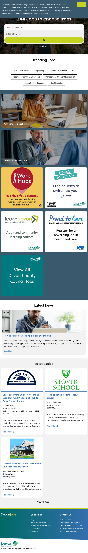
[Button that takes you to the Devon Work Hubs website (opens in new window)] (22, 187)
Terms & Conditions (38, 522)
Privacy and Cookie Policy (40, 525)
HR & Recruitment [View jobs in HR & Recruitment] (21, 71)
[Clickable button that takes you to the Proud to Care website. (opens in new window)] (66, 231)
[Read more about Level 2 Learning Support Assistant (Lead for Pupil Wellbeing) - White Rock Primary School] (8, 432)
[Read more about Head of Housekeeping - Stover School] (52, 426)
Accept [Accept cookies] (81, 4)
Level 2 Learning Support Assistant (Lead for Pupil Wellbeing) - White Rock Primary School (21, 397)
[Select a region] (44, 34)
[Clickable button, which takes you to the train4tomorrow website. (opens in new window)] (66, 187)
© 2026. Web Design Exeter (11, 549)
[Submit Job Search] (44, 40)
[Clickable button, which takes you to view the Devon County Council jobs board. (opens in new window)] (22, 275)
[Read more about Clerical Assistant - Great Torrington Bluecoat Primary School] (8, 495)
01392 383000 (65, 519)
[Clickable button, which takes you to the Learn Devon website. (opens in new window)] (22, 231)
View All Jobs (44, 46)
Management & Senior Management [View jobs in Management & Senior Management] (60, 77)
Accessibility (35, 528)
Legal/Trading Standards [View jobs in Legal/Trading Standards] (35, 83)
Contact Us (34, 531)
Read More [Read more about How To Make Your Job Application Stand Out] (9, 351)
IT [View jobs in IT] (73, 71)
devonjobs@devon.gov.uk (70, 522)
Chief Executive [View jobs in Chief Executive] (56, 83)
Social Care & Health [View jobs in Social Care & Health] (58, 71)
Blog (32, 519)
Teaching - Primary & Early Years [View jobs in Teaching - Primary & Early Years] (26, 77)
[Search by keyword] (44, 27)
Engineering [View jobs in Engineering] (39, 71)
